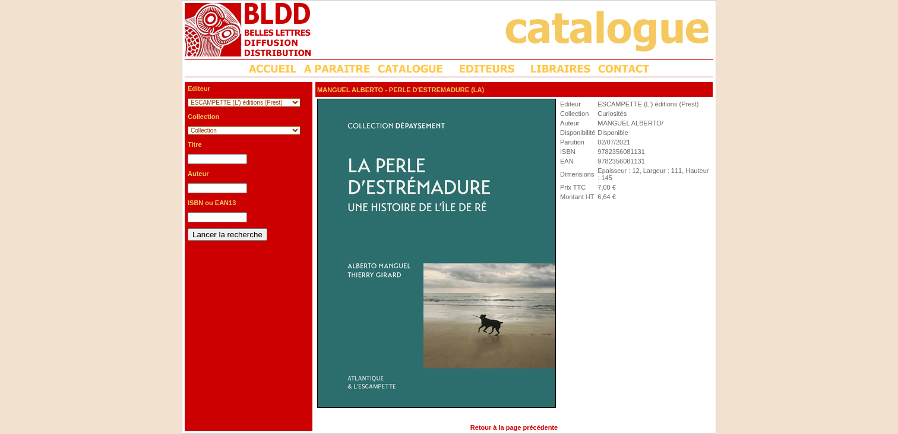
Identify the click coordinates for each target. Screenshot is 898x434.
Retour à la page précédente (514, 427)
